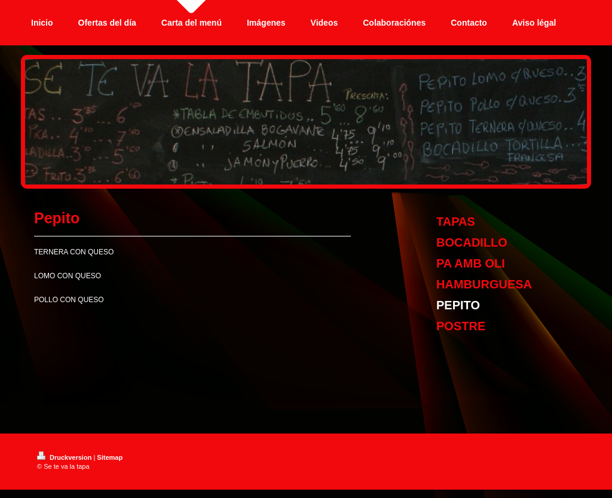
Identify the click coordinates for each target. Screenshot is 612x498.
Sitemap (110, 457)
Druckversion (65, 457)
